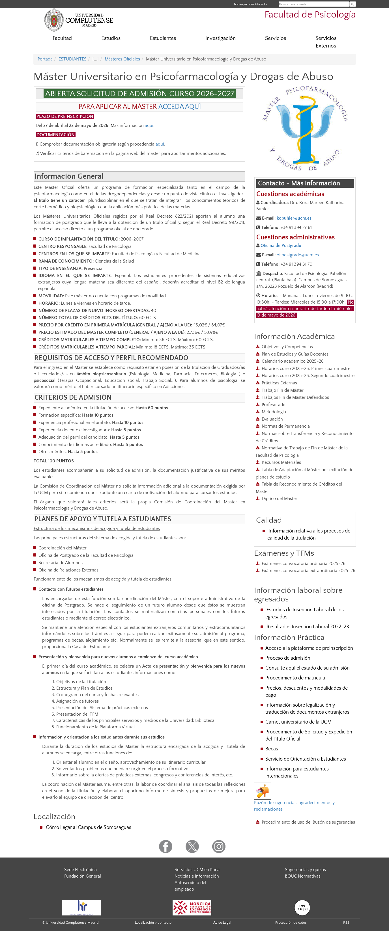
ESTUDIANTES (73, 59)
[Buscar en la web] (352, 4)
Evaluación (272, 419)
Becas (271, 749)
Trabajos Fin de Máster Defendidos (295, 397)
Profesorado (273, 404)
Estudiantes (163, 38)
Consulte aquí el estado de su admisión (307, 668)
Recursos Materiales (281, 462)
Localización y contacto (153, 922)
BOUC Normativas (303, 876)
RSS (346, 922)
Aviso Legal (222, 922)
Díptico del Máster (279, 498)
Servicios (275, 38)
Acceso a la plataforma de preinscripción (309, 648)
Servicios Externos (325, 42)
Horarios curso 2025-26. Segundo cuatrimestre (308, 375)
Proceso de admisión (287, 658)
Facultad (62, 38)
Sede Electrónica (80, 869)
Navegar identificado (250, 4)
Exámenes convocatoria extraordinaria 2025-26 (308, 570)
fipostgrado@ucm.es (299, 254)
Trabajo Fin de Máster (283, 390)
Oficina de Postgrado (281, 245)
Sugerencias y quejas (305, 869)
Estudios (111, 38)
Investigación (220, 38)
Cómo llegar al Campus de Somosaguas (88, 827)
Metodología (274, 411)
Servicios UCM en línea (197, 869)
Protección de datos (291, 922)
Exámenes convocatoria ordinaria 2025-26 (303, 563)
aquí (149, 125)
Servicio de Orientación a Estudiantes (305, 759)
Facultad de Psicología (310, 15)
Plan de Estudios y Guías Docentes (295, 354)
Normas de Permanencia (286, 426)
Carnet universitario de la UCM (298, 722)
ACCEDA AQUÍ (179, 107)
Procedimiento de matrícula (295, 678)
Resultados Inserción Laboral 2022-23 (308, 627)
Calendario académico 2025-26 (293, 361)
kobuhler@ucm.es (294, 218)
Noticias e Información (197, 876)
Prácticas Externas (279, 383)
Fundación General (82, 876)
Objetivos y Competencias (287, 346)
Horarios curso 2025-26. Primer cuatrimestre (306, 368)
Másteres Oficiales (122, 59)
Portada (45, 59)
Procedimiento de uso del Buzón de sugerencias (308, 822)
